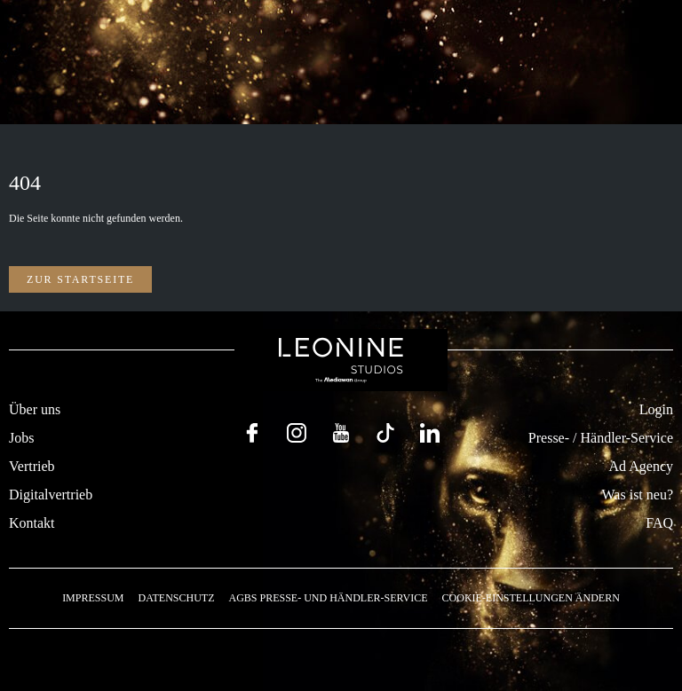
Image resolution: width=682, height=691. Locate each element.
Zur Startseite (80, 279)
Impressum (92, 598)
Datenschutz (176, 598)
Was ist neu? (637, 494)
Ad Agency (641, 466)
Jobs (21, 437)
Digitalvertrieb (50, 494)
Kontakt (32, 522)
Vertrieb (32, 466)
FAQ (659, 522)
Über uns (34, 409)
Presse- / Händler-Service (600, 437)
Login (656, 409)
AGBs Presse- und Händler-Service (327, 598)
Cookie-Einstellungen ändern (531, 598)
